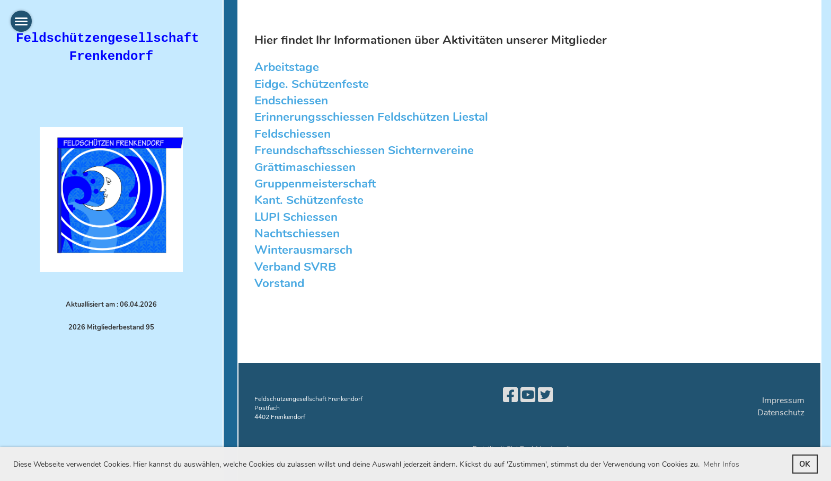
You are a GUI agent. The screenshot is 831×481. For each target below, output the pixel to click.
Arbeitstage (286, 67)
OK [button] (804, 464)
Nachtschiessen (297, 233)
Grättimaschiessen (305, 167)
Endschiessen (291, 100)
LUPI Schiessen (296, 217)
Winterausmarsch (303, 250)
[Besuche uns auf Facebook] (510, 395)
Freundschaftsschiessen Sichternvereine (364, 150)
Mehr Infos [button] (721, 464)
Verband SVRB (295, 267)
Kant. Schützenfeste (309, 200)
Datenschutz (781, 412)
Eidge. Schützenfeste (311, 84)
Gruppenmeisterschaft (315, 183)
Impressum (783, 400)
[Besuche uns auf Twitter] (545, 395)
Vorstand (279, 283)
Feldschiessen (292, 134)
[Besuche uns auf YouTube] (527, 395)
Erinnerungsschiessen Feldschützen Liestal (371, 117)
